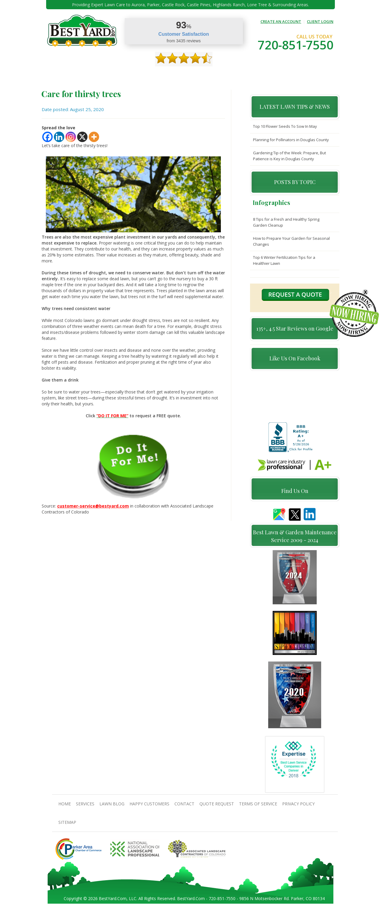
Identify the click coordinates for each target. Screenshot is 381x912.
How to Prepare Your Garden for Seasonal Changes (291, 241)
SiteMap (67, 824)
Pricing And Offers (284, 74)
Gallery (156, 74)
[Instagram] (70, 137)
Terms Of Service (258, 806)
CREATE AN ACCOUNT (280, 21)
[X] (82, 137)
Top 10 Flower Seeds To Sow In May (285, 126)
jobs (313, 74)
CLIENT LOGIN (320, 21)
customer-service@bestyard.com (93, 506)
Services (104, 74)
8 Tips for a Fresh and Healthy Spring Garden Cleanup (286, 222)
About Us (82, 74)
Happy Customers (186, 74)
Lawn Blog (111, 806)
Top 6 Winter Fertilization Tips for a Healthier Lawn (284, 260)
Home (62, 74)
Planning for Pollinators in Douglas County (291, 139)
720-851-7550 (295, 45)
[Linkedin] (59, 137)
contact (217, 74)
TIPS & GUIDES (130, 74)
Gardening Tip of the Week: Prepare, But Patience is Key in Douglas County (289, 155)
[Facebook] (47, 137)
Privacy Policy (298, 806)
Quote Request (246, 74)
